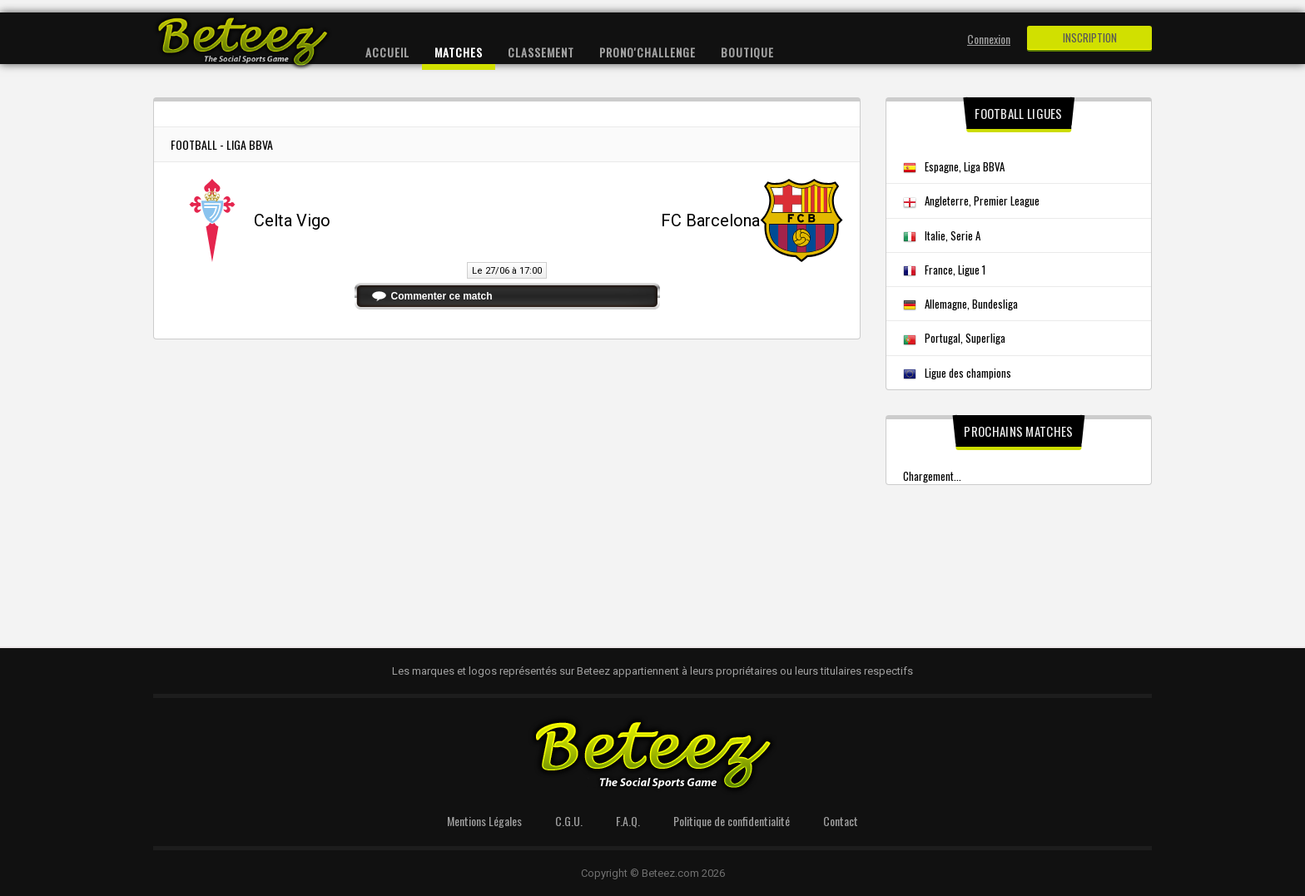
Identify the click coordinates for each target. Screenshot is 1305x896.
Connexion (988, 38)
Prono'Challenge (647, 52)
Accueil (387, 52)
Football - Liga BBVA (222, 144)
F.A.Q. (628, 820)
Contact (840, 820)
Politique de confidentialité (731, 820)
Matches (458, 52)
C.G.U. (569, 820)
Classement (541, 52)
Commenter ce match (442, 296)
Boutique (747, 52)
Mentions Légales (484, 820)
